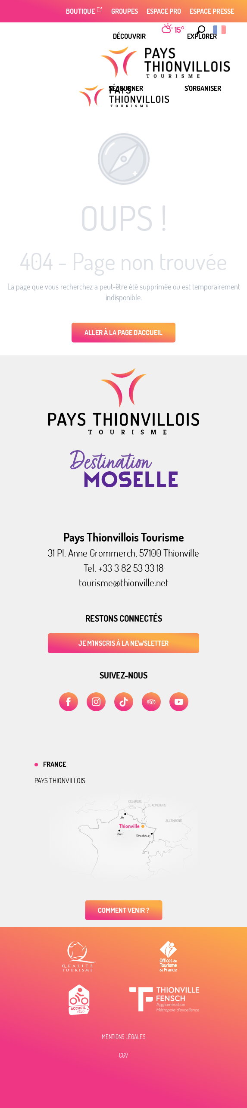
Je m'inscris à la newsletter (123, 643)
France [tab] (54, 764)
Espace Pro (164, 11)
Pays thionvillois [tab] (59, 780)
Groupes (124, 11)
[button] (199, 29)
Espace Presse (212, 11)
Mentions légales (123, 1036)
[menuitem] (129, 36)
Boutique (80, 11)
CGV (123, 1055)
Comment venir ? (123, 910)
